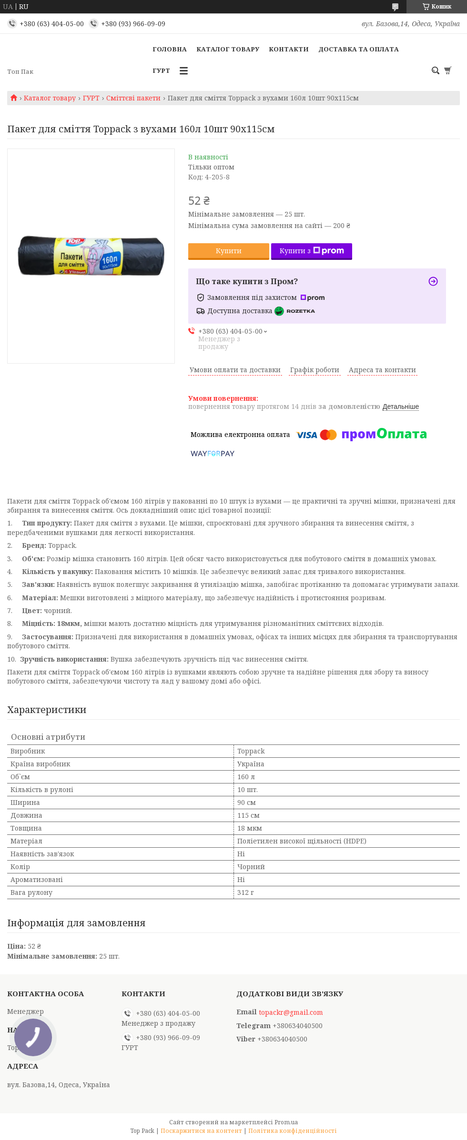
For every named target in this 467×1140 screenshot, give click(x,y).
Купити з (312, 250)
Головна (169, 49)
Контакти (289, 49)
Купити (229, 250)
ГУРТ (161, 70)
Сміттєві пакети (133, 98)
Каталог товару (227, 49)
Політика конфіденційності (292, 1131)
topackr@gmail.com (291, 1012)
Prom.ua (286, 1122)
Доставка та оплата (358, 49)
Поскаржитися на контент (201, 1131)
